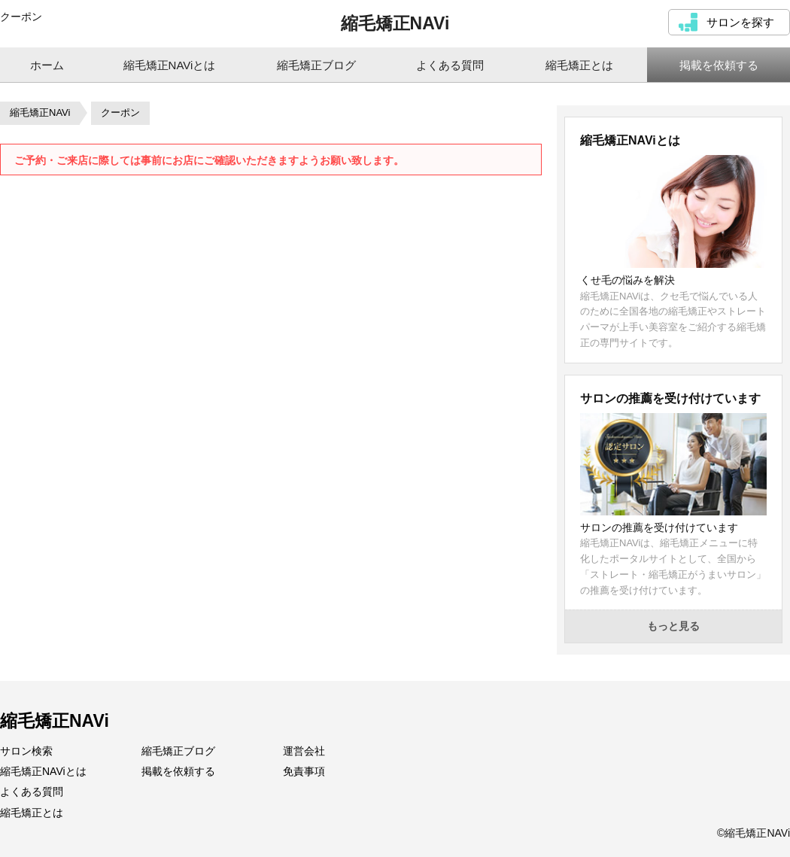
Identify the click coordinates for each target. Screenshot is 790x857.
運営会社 (304, 751)
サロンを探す (740, 22)
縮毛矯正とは (31, 813)
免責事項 (304, 771)
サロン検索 (26, 751)
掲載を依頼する (178, 771)
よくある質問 (31, 792)
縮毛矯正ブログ (178, 751)
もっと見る (673, 626)
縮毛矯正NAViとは (43, 771)
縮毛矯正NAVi (395, 23)
